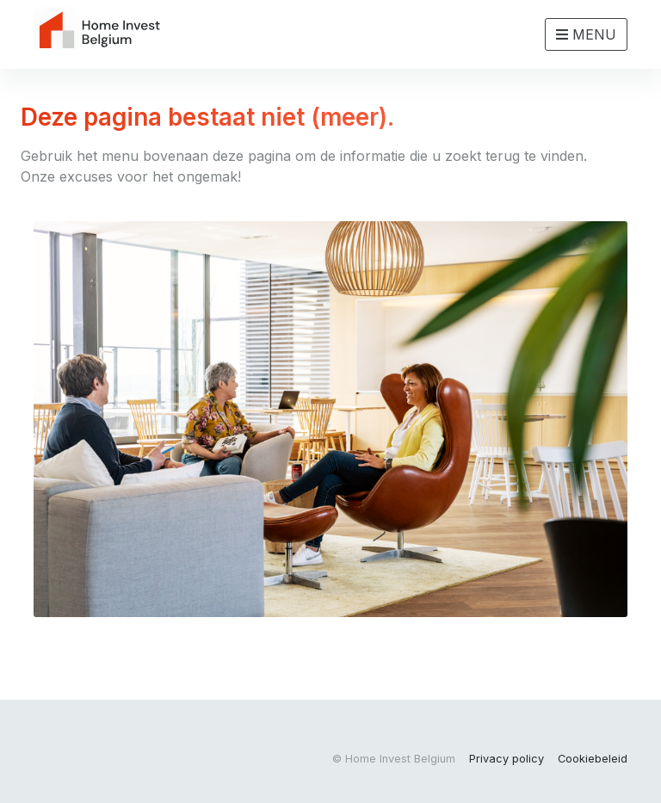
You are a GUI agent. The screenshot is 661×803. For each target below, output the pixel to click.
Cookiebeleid (592, 758)
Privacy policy (506, 758)
